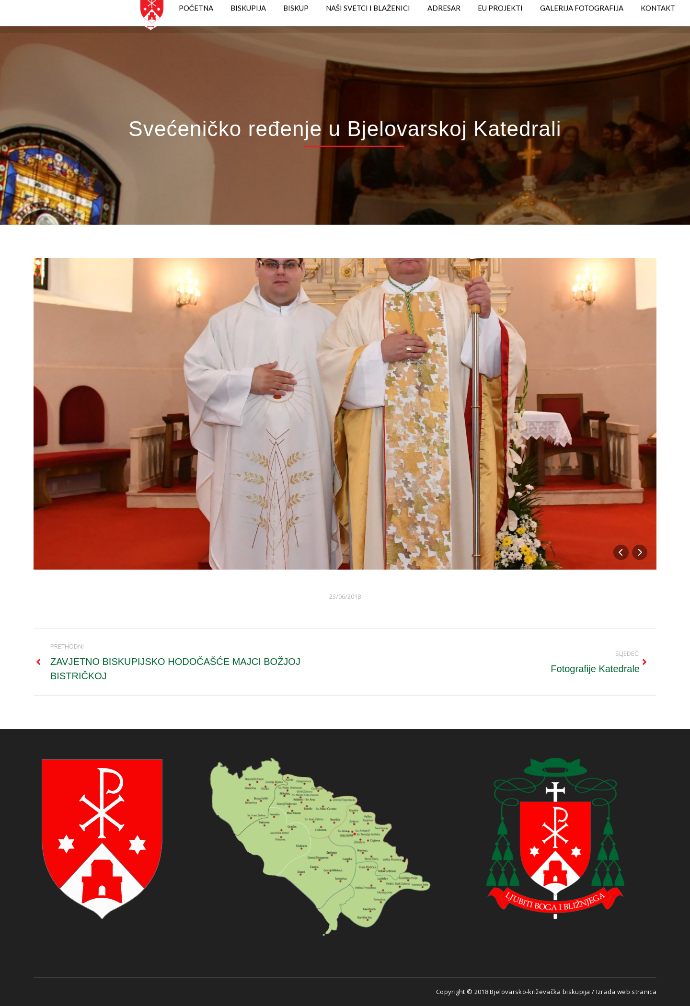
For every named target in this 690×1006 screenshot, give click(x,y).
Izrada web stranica (626, 991)
